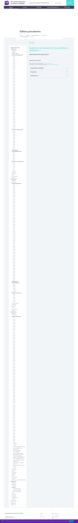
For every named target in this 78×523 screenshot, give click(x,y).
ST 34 (14, 104)
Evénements (14, 171)
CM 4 (14, 157)
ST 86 (14, 439)
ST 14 (14, 75)
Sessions (13, 487)
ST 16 (14, 78)
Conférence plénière (17, 488)
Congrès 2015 (13, 500)
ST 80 (14, 430)
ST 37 (14, 109)
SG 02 (14, 132)
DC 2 (14, 164)
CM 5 (14, 158)
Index (13, 174)
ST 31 (14, 100)
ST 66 (14, 280)
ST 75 (14, 423)
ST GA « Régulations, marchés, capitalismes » (19, 461)
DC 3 (14, 165)
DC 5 (14, 168)
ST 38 (14, 110)
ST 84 (14, 436)
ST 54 (14, 262)
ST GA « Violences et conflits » (19, 465)
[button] (48, 68)
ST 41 (14, 243)
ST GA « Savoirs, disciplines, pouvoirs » (18, 463)
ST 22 (14, 87)
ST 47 (14, 123)
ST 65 (14, 278)
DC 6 (14, 170)
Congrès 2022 (13, 179)
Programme (14, 50)
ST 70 (14, 415)
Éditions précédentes (35, 35)
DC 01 (14, 294)
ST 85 (14, 437)
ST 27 (14, 94)
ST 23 (14, 88)
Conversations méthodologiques (15, 282)
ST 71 (14, 417)
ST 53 (14, 261)
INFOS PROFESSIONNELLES (53, 7)
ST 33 (14, 103)
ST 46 (14, 122)
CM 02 (14, 285)
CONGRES (11, 7)
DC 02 (14, 295)
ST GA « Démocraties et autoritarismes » (17, 449)
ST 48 (14, 125)
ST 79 (14, 429)
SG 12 (14, 147)
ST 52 (14, 259)
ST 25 (14, 91)
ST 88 (14, 442)
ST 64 (14, 277)
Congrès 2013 (13, 501)
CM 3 (14, 155)
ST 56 (14, 265)
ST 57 (14, 266)
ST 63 (14, 275)
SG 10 (14, 144)
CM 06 (14, 291)
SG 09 (14, 142)
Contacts (13, 177)
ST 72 (14, 418)
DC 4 (14, 167)
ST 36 (14, 107)
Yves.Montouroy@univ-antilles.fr (53, 64)
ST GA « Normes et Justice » (18, 458)
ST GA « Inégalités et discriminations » (17, 451)
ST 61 (14, 272)
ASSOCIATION (67, 7)
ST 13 (14, 74)
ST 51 (14, 258)
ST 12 (14, 72)
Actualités (13, 52)
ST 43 (14, 117)
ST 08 (14, 66)
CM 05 (14, 290)
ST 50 (14, 128)
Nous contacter (43, 516)
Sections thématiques (25, 36)
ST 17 (14, 79)
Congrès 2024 (13, 49)
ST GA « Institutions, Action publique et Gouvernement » (18, 454)
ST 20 (14, 84)
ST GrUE (14, 466)
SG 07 (14, 139)
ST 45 (14, 120)
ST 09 (14, 68)
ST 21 (14, 85)
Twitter (41, 515)
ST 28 (14, 224)
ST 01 (14, 56)
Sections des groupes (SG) (17, 129)
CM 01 (14, 284)
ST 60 (14, 271)
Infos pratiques (14, 176)
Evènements (14, 472)
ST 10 (14, 69)
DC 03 (14, 297)
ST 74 (14, 421)
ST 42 (14, 116)
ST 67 (14, 411)
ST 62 (14, 274)
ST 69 (14, 414)
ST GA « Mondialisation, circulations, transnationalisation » (19, 457)
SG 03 (14, 134)
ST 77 (14, 426)
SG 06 (14, 138)
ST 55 (14, 395)
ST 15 (14, 205)
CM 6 (14, 160)
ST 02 (14, 57)
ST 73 (14, 420)
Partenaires (14, 173)
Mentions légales (55, 515)
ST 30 (14, 98)
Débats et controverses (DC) (17, 161)
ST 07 (14, 65)
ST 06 (14, 63)
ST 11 (14, 71)
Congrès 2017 (13, 481)
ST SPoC (14, 468)
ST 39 (14, 112)
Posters (13, 471)
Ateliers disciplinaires (17, 491)
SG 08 (14, 141)
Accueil (21, 35)
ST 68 (14, 412)
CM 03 (14, 287)
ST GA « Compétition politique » (19, 446)
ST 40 (14, 113)
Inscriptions (14, 484)
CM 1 (14, 152)
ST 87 (14, 440)
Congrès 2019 (44, 35)
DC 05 (14, 300)
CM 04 (14, 288)
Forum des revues (15, 303)
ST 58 (14, 268)
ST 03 (14, 59)
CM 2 (14, 154)
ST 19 (14, 82)
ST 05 (14, 62)
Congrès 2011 (13, 503)
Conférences (14, 469)
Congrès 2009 (13, 504)
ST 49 (14, 126)
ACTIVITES (25, 7)
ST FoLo (14, 445)
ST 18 (14, 81)
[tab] (49, 68)
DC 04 (14, 298)
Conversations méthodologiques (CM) (16, 151)
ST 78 (14, 427)
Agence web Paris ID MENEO (55, 517)
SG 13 (14, 148)
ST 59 (14, 269)
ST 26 (14, 93)
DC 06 (14, 301)
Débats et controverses (17, 292)
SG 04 (14, 135)
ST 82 (14, 433)
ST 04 (14, 60)
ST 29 (14, 97)
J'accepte (71, 521)
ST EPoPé (15, 443)
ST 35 (14, 106)
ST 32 (14, 101)
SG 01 (14, 131)
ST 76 (14, 424)
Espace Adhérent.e (55, 513)
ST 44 (14, 119)
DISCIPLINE (39, 7)
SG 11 (14, 145)
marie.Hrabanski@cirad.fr (47, 63)
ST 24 (14, 90)
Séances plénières (15, 53)
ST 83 (14, 434)
